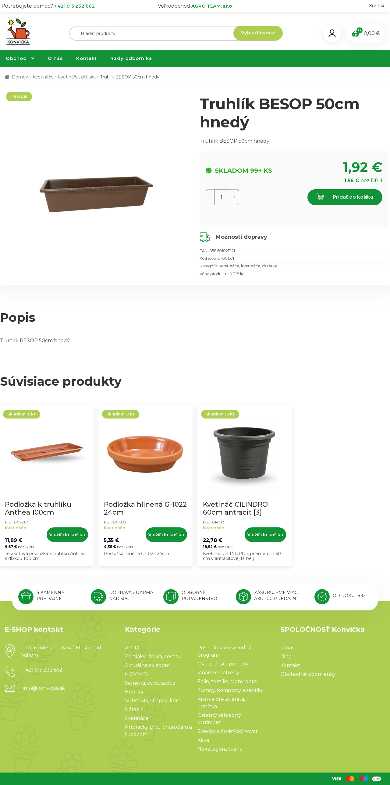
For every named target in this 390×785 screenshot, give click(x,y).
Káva (203, 740)
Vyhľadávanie (258, 33)
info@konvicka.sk (44, 688)
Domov (20, 77)
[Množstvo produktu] (222, 197)
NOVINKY (136, 674)
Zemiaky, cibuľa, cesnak (153, 656)
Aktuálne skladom (147, 665)
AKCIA (132, 648)
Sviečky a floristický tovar (227, 731)
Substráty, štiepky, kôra (152, 700)
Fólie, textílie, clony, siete (227, 681)
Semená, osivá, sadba (150, 683)
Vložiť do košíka (67, 534)
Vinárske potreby (218, 673)
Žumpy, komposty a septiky (230, 690)
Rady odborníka (131, 58)
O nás (55, 58)
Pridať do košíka (345, 197)
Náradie (134, 709)
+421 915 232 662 (74, 6)
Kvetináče (43, 77)
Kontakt (377, 6)
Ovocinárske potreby (223, 664)
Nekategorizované (220, 749)
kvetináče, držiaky (77, 77)
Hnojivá (134, 692)
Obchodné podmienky (308, 674)
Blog (286, 656)
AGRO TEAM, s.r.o (211, 6)
